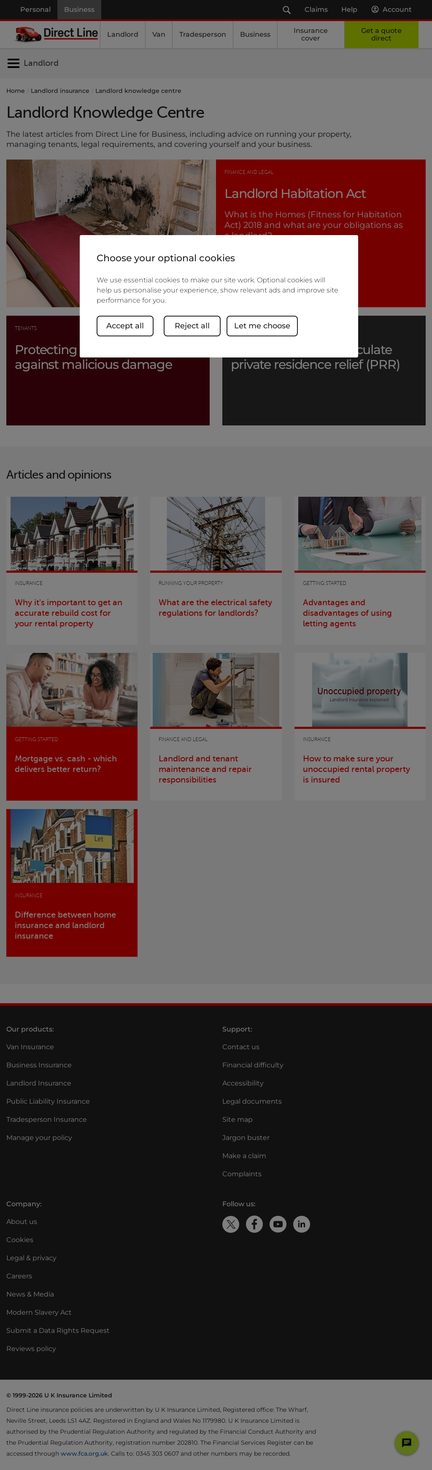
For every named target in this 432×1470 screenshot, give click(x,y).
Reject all (192, 325)
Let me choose (262, 325)
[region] (219, 296)
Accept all (125, 325)
